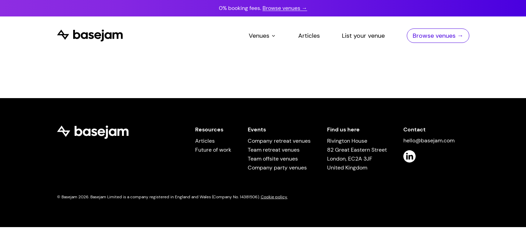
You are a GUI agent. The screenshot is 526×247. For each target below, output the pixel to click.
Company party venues (277, 167)
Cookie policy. (274, 197)
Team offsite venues (273, 158)
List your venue (363, 36)
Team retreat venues (274, 149)
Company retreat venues (279, 140)
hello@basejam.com (429, 140)
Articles (309, 36)
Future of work (213, 149)
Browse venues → (284, 8)
